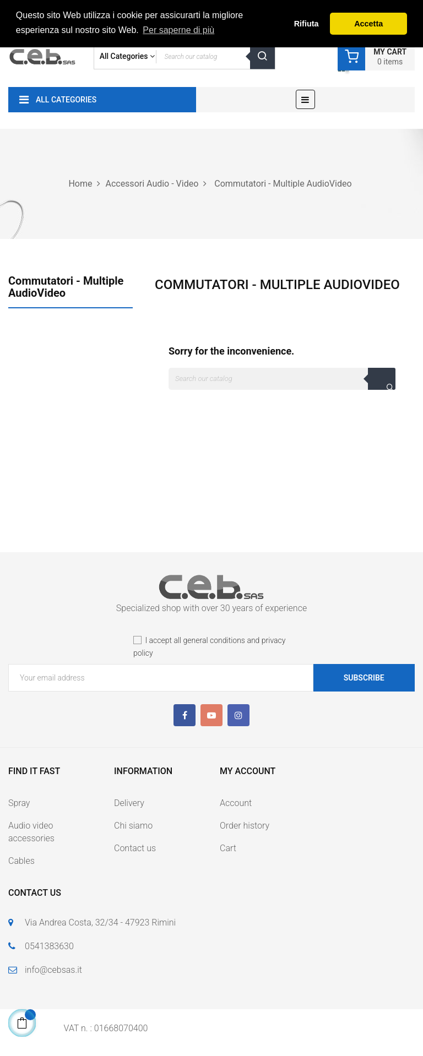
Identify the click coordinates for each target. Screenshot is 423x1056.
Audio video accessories (31, 831)
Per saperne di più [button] (178, 30)
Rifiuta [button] (306, 23)
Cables (21, 861)
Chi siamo (133, 825)
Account (236, 803)
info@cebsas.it (53, 970)
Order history (244, 825)
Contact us (135, 848)
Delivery (129, 803)
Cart (228, 848)
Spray (19, 803)
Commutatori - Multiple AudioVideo (65, 287)
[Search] (282, 379)
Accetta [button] (368, 23)
